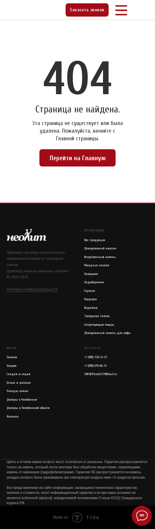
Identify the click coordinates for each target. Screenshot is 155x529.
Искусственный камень (100, 257)
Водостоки (91, 308)
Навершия (91, 274)
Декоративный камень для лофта (107, 333)
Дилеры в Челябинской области (28, 408)
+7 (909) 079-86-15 (95, 366)
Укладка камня (17, 391)
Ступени (89, 291)
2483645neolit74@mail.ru (100, 374)
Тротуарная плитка (97, 316)
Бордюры (90, 299)
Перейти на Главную (78, 158)
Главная (12, 357)
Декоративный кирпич (100, 248)
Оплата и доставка (19, 383)
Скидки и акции (18, 374)
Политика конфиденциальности (32, 289)
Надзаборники (94, 282)
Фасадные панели (96, 265)
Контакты (13, 417)
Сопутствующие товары (99, 325)
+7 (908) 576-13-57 (95, 357)
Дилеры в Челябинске (22, 400)
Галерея (12, 366)
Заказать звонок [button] (87, 10)
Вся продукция (94, 240)
